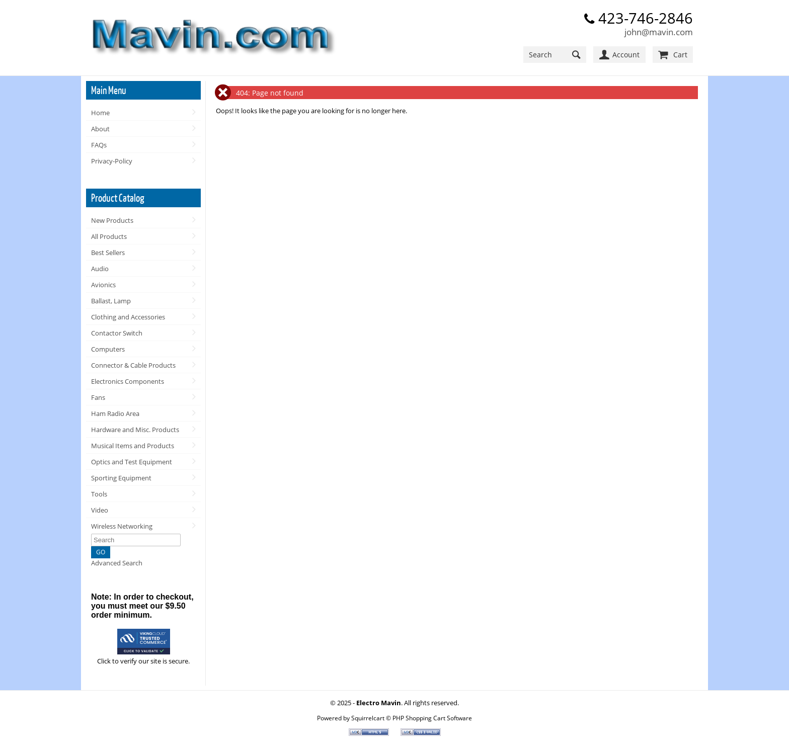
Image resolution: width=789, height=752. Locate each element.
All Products (109, 236)
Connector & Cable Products (133, 365)
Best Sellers (108, 252)
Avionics (103, 284)
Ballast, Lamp (111, 300)
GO (100, 552)
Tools (99, 493)
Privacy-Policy (111, 160)
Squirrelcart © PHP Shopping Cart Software (411, 718)
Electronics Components (127, 381)
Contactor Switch (116, 333)
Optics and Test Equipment (131, 461)
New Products (112, 220)
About (100, 128)
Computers (108, 349)
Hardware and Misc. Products (135, 429)
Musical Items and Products (132, 445)
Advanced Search (116, 562)
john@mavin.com (658, 32)
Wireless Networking (121, 526)
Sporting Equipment (121, 477)
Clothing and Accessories (128, 316)
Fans (98, 397)
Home (100, 112)
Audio (100, 268)
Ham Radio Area (115, 413)
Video (99, 510)
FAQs (99, 144)
